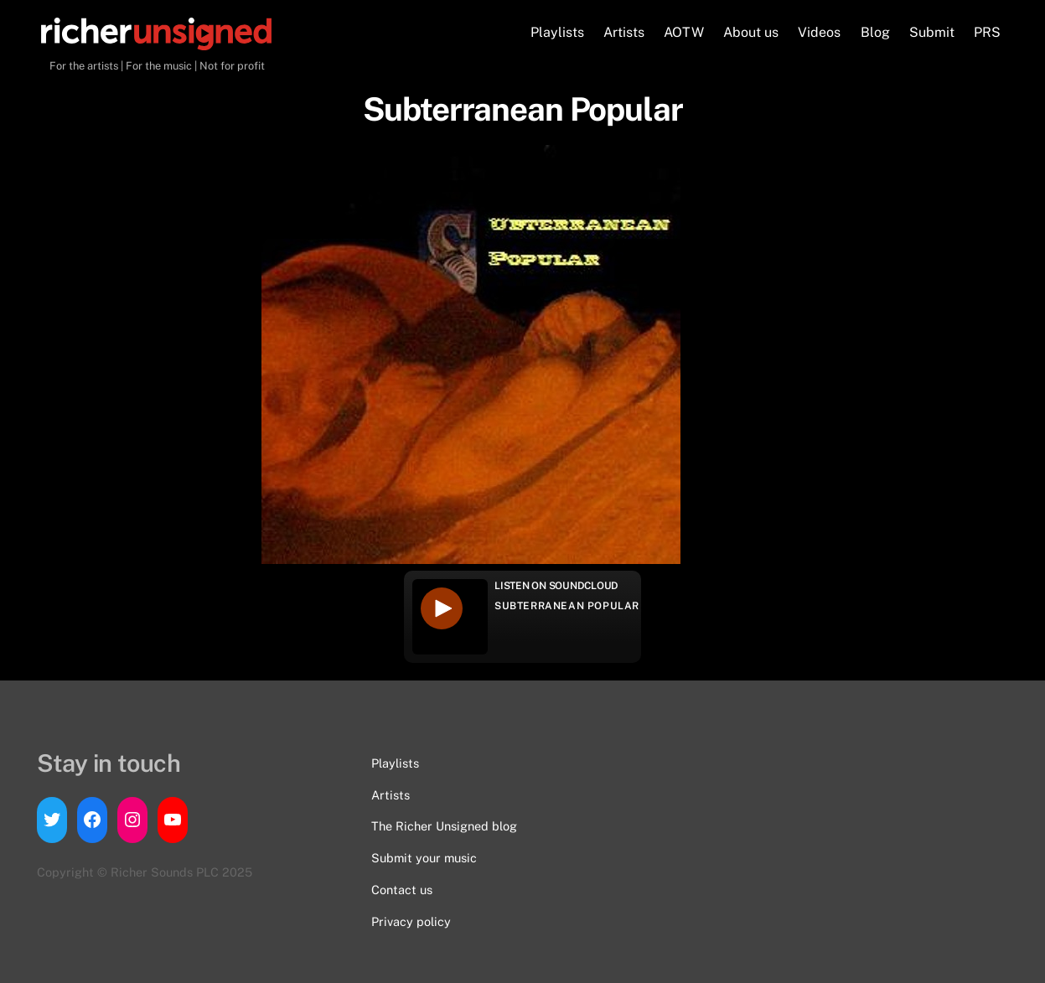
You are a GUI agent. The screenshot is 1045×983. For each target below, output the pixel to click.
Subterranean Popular (566, 606)
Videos (819, 32)
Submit (931, 32)
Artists (623, 32)
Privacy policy (411, 921)
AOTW (684, 32)
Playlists (557, 32)
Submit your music (424, 858)
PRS (987, 32)
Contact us (401, 889)
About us (751, 32)
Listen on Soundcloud (556, 586)
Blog (875, 32)
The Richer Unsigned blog (444, 826)
